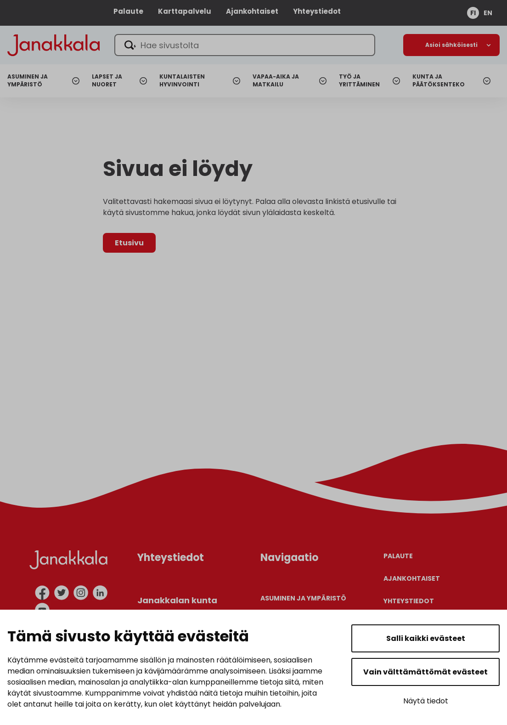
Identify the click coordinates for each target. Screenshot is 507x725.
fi (473, 12)
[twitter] (61, 592)
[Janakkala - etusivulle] (53, 44)
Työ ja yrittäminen (359, 80)
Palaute (128, 11)
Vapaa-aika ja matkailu (276, 80)
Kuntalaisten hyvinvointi (182, 80)
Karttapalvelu (184, 11)
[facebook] (42, 592)
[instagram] (81, 592)
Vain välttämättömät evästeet (425, 672)
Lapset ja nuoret (107, 80)
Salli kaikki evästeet (425, 638)
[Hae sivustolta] (244, 45)
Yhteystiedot (317, 11)
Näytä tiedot (425, 701)
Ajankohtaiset (252, 11)
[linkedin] (100, 592)
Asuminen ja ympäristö (27, 80)
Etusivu (129, 243)
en (488, 12)
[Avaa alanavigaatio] (451, 45)
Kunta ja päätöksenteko (438, 80)
